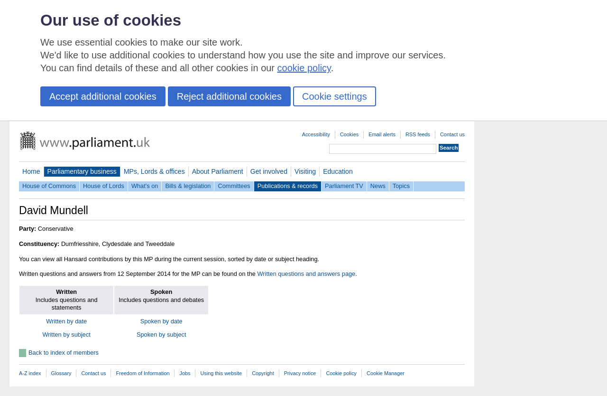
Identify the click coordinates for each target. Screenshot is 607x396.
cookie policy (304, 68)
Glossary (61, 373)
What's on (144, 185)
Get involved (268, 171)
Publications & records (288, 185)
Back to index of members (63, 352)
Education (338, 171)
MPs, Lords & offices (154, 171)
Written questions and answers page (306, 273)
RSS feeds (417, 134)
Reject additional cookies (229, 96)
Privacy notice (300, 373)
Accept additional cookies (102, 96)
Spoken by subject (161, 334)
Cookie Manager (386, 373)
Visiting (305, 171)
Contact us (452, 134)
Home (31, 171)
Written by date (66, 321)
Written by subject (66, 334)
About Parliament (217, 171)
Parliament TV (344, 185)
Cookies (349, 134)
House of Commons (49, 185)
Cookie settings (334, 96)
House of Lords (103, 185)
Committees (234, 185)
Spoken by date (161, 321)
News (378, 185)
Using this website (221, 373)
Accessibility (316, 134)
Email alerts (381, 134)
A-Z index (30, 373)
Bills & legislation (188, 185)
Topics (401, 185)
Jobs (184, 373)
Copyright (263, 373)
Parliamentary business (82, 171)
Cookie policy (341, 373)
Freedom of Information (142, 373)
